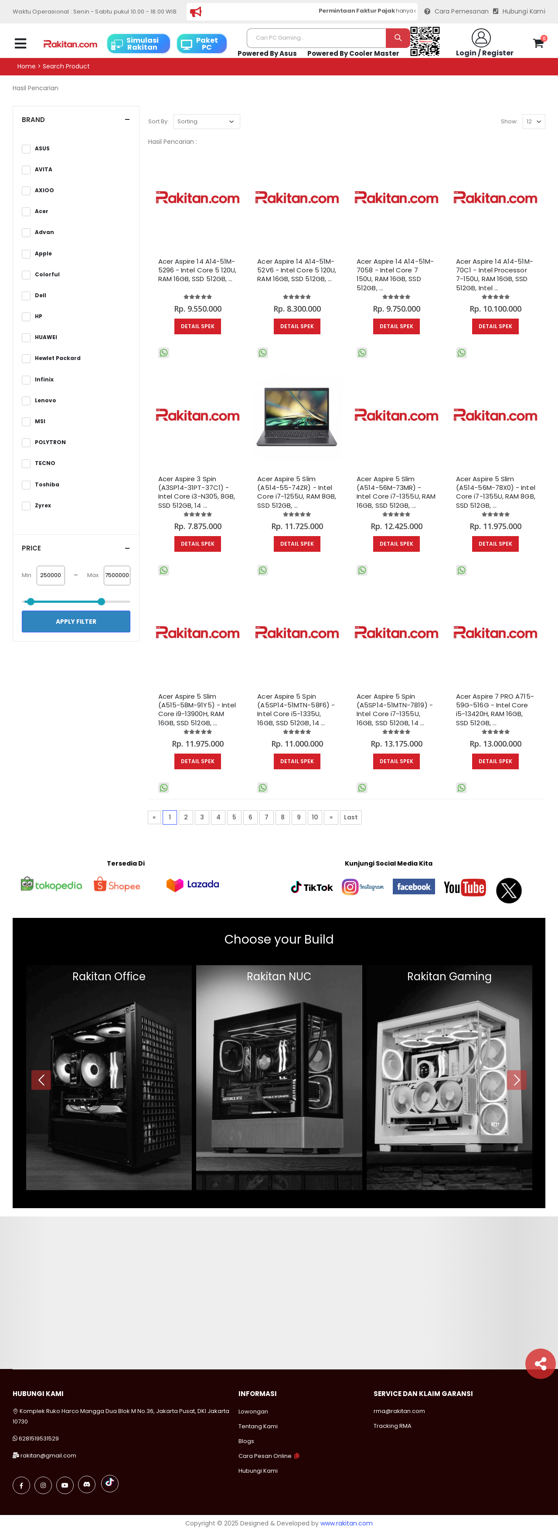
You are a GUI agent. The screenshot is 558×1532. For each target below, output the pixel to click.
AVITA (43, 169)
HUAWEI (46, 337)
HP (38, 316)
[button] (538, 45)
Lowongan (253, 1411)
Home (26, 66)
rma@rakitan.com (399, 1411)
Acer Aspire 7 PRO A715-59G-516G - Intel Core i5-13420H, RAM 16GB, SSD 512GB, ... (495, 709)
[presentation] (41, 1080)
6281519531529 (39, 1438)
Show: (509, 121)
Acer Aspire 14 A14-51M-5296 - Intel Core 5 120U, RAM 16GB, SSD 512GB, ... (197, 270)
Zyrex (43, 505)
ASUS (42, 148)
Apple (43, 253)
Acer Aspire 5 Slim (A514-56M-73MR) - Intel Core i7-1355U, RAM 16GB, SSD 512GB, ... (396, 492)
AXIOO (44, 190)
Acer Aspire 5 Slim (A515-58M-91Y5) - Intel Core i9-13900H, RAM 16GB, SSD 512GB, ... (197, 709)
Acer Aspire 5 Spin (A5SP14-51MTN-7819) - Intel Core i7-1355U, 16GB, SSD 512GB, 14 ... (395, 709)
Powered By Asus (267, 53)
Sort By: (158, 121)
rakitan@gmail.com (48, 1455)
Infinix (44, 379)
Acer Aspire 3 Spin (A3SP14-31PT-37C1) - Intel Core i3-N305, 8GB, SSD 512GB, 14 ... (196, 492)
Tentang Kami (258, 1426)
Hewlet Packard (58, 358)
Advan (44, 232)
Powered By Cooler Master (353, 53)
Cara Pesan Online (265, 1456)
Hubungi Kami (519, 11)
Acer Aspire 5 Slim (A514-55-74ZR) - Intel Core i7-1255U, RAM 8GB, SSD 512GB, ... (296, 492)
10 (315, 817)
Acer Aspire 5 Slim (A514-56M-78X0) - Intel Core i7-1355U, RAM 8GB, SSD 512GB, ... (495, 492)
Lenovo (45, 400)
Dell (40, 295)
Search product (66, 66)
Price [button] (31, 548)
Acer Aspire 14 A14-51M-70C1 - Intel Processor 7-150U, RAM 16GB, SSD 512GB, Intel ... (494, 274)
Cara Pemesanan (456, 11)
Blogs (246, 1441)
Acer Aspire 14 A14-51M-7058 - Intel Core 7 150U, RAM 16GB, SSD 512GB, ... (395, 274)
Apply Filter (76, 621)
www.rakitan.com (346, 1523)
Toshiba (47, 484)
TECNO (45, 463)
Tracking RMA (393, 1426)
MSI (40, 421)
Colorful (47, 274)
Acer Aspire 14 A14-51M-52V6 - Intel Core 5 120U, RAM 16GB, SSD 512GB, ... (296, 270)
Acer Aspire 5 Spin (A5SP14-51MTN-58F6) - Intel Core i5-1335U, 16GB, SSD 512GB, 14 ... (296, 709)
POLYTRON (50, 442)
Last (351, 817)
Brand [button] (33, 119)
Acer (41, 211)
